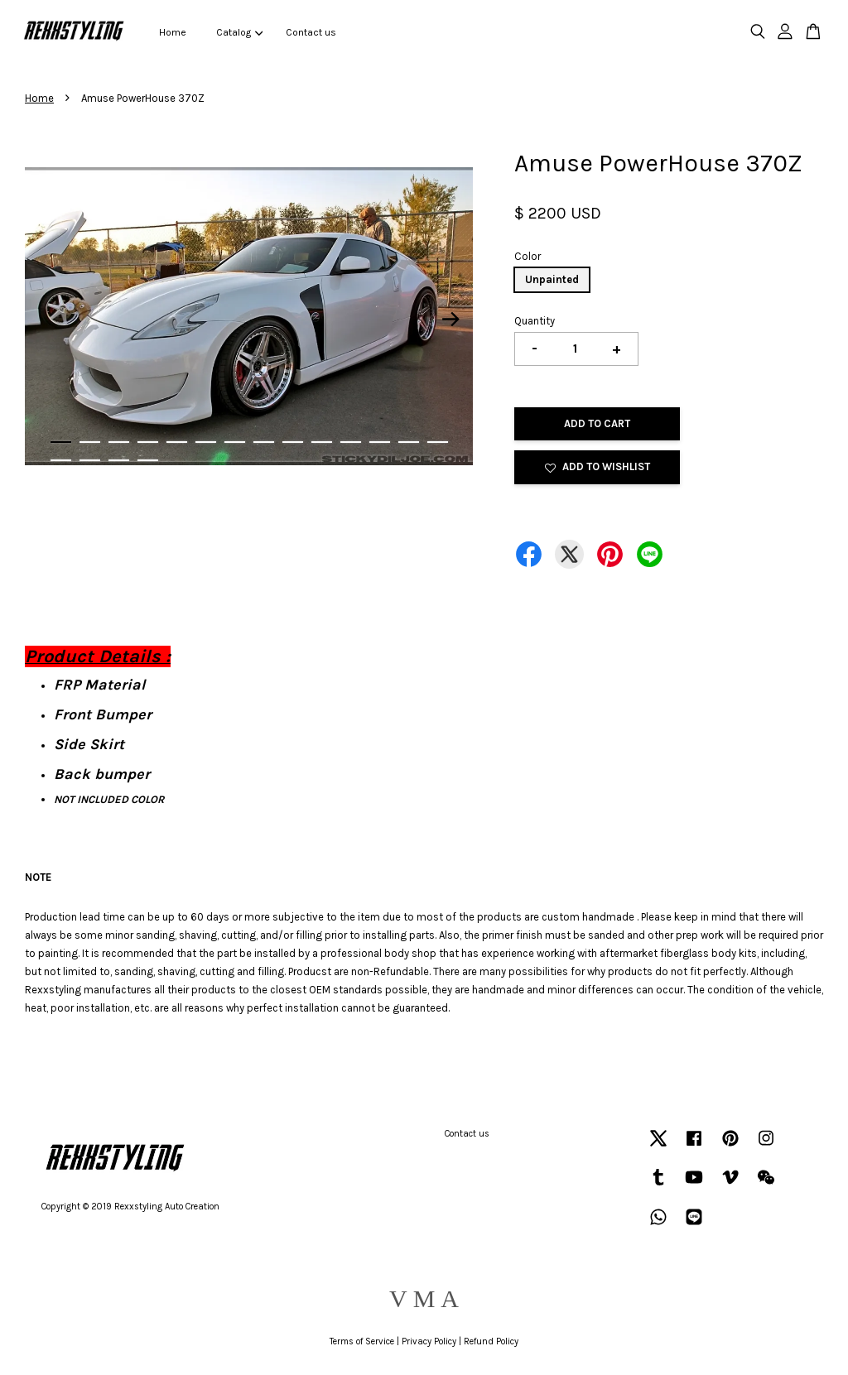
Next (450, 319)
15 (61, 460)
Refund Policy (491, 1341)
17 (118, 460)
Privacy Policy (429, 1341)
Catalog (239, 32)
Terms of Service (362, 1341)
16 (90, 460)
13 (408, 442)
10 (321, 442)
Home (172, 32)
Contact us (311, 32)
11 (350, 442)
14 (437, 442)
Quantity (534, 321)
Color (527, 256)
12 (379, 442)
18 (147, 460)
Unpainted (552, 279)
